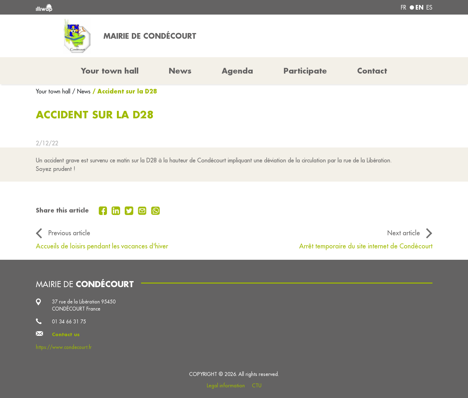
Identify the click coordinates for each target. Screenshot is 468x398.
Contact (372, 71)
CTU (257, 385)
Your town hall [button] (110, 71)
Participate (305, 71)
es (429, 7)
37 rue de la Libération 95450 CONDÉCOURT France (83, 305)
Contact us (66, 334)
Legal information (226, 385)
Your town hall (54, 91)
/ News (81, 91)
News (180, 71)
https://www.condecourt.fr (64, 347)
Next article (403, 233)
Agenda (237, 71)
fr (403, 7)
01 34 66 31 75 (69, 321)
